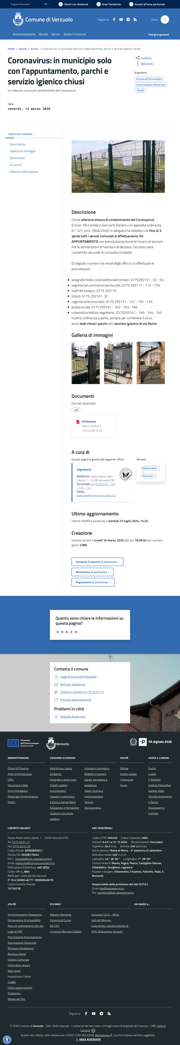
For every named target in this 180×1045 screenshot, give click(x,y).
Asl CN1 (54, 926)
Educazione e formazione (64, 808)
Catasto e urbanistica (62, 796)
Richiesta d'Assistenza (21, 948)
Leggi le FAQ (15, 931)
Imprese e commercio (96, 768)
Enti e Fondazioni (18, 791)
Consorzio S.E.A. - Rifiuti (105, 914)
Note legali (14, 971)
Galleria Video (156, 791)
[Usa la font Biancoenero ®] (73, 4)
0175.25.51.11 (21, 842)
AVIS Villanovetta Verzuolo (107, 931)
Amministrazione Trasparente (25, 914)
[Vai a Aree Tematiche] (108, 4)
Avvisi (34, 49)
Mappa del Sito (16, 999)
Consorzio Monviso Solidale (66, 931)
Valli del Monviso (101, 920)
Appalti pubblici (59, 785)
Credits (12, 982)
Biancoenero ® (103, 1035)
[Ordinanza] (78, 421)
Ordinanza (89, 421)
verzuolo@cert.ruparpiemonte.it (33, 859)
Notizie (124, 768)
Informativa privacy (19, 965)
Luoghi (152, 774)
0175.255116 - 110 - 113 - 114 (96, 486)
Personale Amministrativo (23, 796)
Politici (11, 802)
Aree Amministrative (20, 774)
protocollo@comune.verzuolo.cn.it (96, 495)
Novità (23, 49)
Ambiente (55, 774)
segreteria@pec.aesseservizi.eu (116, 892)
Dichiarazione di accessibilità (24, 920)
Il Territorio (154, 779)
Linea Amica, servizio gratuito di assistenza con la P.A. (122, 926)
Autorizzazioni (58, 791)
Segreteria (84, 469)
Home (11, 49)
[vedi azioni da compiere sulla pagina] (144, 63)
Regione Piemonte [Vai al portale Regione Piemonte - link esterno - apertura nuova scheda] (20, 4)
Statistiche (14, 993)
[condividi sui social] (143, 58)
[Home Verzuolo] (44, 19)
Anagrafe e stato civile (63, 779)
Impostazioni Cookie (19, 976)
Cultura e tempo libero (63, 802)
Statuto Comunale (18, 959)
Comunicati (126, 779)
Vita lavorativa (92, 808)
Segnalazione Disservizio (22, 943)
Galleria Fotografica (159, 785)
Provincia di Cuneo (60, 920)
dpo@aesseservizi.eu (112, 888)
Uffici (11, 779)
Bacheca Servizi (17, 954)
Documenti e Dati (18, 785)
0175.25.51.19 (21, 846)
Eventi (152, 768)
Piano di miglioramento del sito (26, 926)
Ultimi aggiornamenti (20, 988)
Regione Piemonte (60, 914)
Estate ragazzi (128, 774)
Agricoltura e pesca (61, 768)
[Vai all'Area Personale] (147, 4)
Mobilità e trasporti (95, 774)
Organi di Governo (18, 768)
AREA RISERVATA (88, 1039)
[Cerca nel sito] (165, 19)
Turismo (88, 802)
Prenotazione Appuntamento (25, 937)
